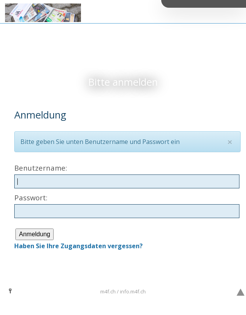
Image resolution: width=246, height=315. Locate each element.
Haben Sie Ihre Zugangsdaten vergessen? (78, 246)
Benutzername (40, 168)
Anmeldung (34, 234)
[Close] (229, 141)
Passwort (30, 197)
